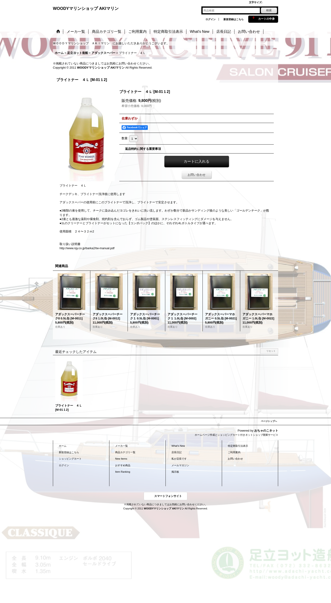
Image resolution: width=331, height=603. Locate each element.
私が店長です (179, 458)
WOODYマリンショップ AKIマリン (86, 8)
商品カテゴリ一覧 (125, 452)
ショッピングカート (70, 458)
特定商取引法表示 (238, 445)
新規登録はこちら (233, 19)
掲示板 (175, 471)
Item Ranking (122, 471)
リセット (271, 351)
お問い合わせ (196, 174)
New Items (121, 458)
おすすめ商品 (122, 465)
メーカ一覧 (121, 445)
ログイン (210, 19)
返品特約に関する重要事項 (143, 149)
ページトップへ (269, 421)
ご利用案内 (234, 452)
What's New (178, 445)
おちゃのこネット (266, 430)
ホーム (62, 445)
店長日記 (176, 452)
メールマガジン (180, 465)
